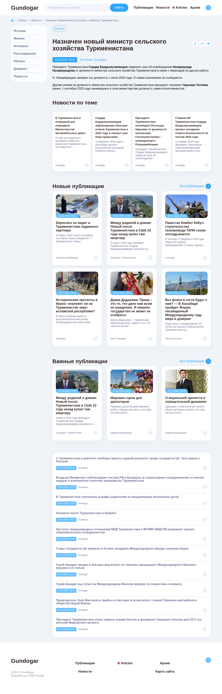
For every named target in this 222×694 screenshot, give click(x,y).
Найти (119, 7)
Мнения (19, 38)
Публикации (143, 7)
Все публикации (192, 186)
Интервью (21, 46)
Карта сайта (164, 671)
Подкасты (21, 76)
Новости (163, 7)
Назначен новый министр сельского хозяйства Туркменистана (82, 20)
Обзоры (19, 61)
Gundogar (25, 8)
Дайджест (21, 68)
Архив (195, 7)
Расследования (25, 53)
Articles (179, 7)
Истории (20, 30)
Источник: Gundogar (93, 59)
